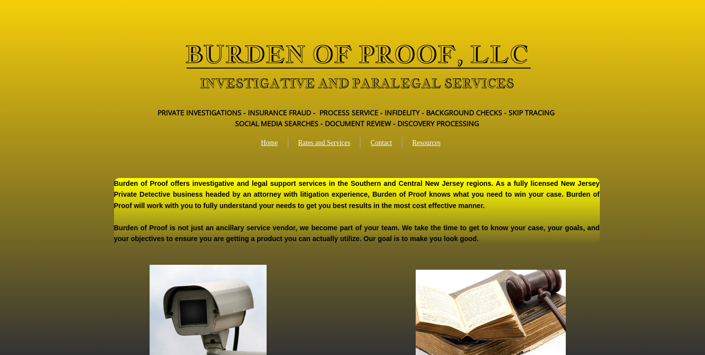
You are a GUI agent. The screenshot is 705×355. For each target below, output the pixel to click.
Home (269, 142)
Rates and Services (324, 142)
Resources (426, 142)
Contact (381, 142)
